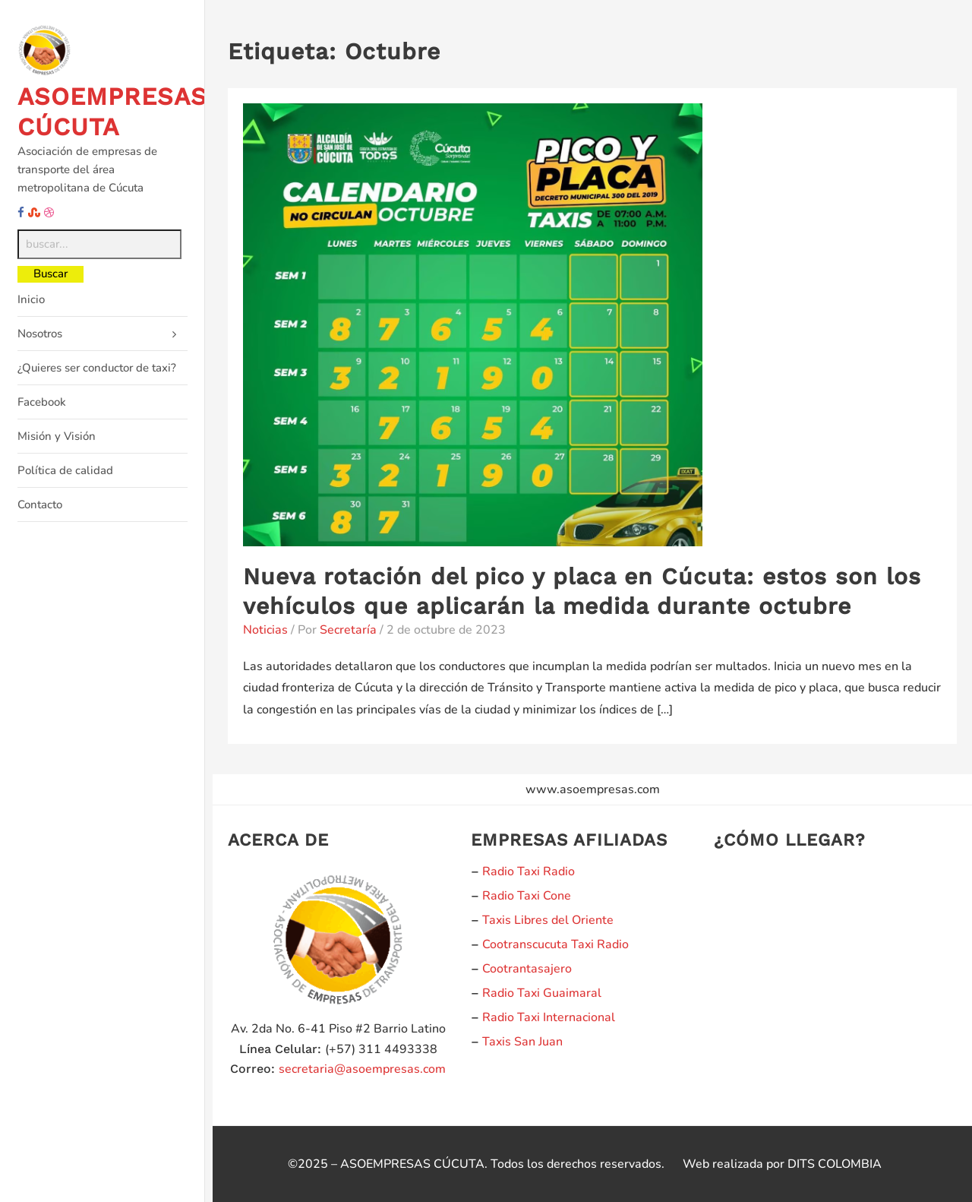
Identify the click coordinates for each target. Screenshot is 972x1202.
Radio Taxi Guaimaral (541, 993)
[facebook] (20, 212)
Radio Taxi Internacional (548, 1017)
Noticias (265, 630)
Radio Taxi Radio (528, 871)
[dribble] (49, 212)
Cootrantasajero (527, 968)
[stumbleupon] (34, 212)
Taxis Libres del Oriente (548, 920)
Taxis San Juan (522, 1041)
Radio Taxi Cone (526, 895)
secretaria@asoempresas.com (362, 1069)
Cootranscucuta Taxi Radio (555, 944)
